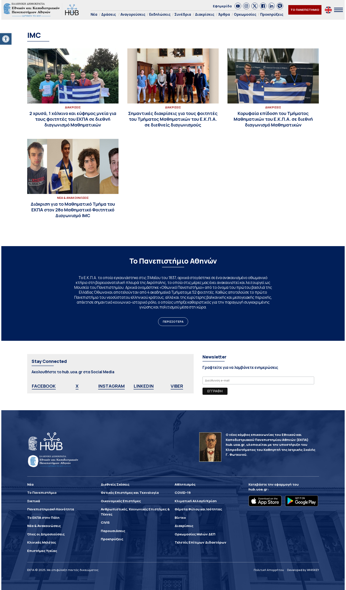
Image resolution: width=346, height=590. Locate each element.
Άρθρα (224, 14)
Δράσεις (108, 14)
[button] (5, 39)
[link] (238, 6)
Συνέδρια (182, 14)
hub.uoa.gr (258, 489)
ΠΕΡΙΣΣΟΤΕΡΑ (173, 322)
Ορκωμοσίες (245, 14)
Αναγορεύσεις (132, 14)
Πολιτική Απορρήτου (269, 570)
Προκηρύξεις (271, 14)
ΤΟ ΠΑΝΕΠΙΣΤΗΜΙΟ (305, 10)
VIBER (177, 386)
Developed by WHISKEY (303, 570)
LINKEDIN (144, 386)
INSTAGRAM (111, 386)
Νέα (94, 14)
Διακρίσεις (204, 14)
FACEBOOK (44, 386)
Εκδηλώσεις (159, 14)
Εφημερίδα (222, 6)
